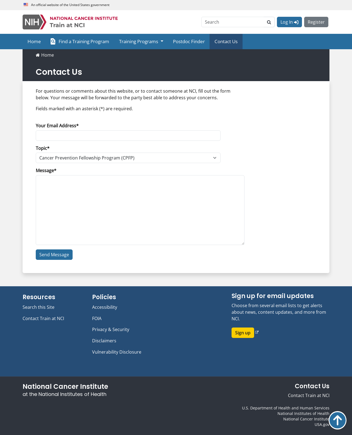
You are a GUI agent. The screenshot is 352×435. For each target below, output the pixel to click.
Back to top (337, 420)
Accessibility (104, 307)
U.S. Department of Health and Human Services (285, 408)
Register (316, 22)
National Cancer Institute (306, 419)
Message (45, 170)
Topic (41, 148)
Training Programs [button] (139, 41)
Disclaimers (104, 341)
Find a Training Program (80, 41)
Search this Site (38, 307)
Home (34, 41)
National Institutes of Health (303, 413)
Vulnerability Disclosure (116, 352)
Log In (289, 22)
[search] (269, 22)
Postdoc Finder (189, 41)
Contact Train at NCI (43, 318)
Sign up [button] (243, 333)
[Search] (232, 22)
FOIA (96, 318)
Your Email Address (56, 126)
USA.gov (322, 424)
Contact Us (226, 41)
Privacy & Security (110, 329)
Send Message (54, 255)
